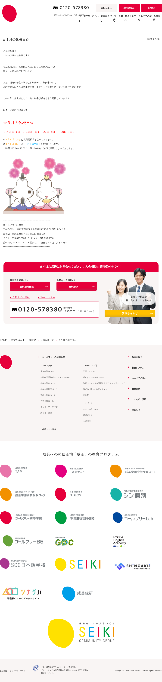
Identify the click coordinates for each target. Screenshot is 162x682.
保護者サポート (89, 415)
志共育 (86, 395)
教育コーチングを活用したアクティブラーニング (104, 383)
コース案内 (46, 365)
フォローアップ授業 (49, 407)
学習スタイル (88, 371)
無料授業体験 (129, 8)
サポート (87, 403)
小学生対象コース (48, 371)
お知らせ (134, 409)
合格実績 (155, 19)
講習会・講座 (46, 413)
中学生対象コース (48, 383)
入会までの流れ (138, 19)
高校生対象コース (48, 395)
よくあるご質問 (138, 399)
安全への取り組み (90, 409)
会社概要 (3, 671)
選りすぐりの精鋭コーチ (93, 377)
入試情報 (87, 421)
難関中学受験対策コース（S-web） (55, 377)
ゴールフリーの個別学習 (52, 357)
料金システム (119, 19)
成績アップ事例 (48, 429)
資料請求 (151, 8)
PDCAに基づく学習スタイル (95, 389)
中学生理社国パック (49, 389)
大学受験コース (47, 401)
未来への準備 (89, 365)
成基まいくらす (107, 8)
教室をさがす (137, 313)
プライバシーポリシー (18, 671)
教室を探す (135, 357)
